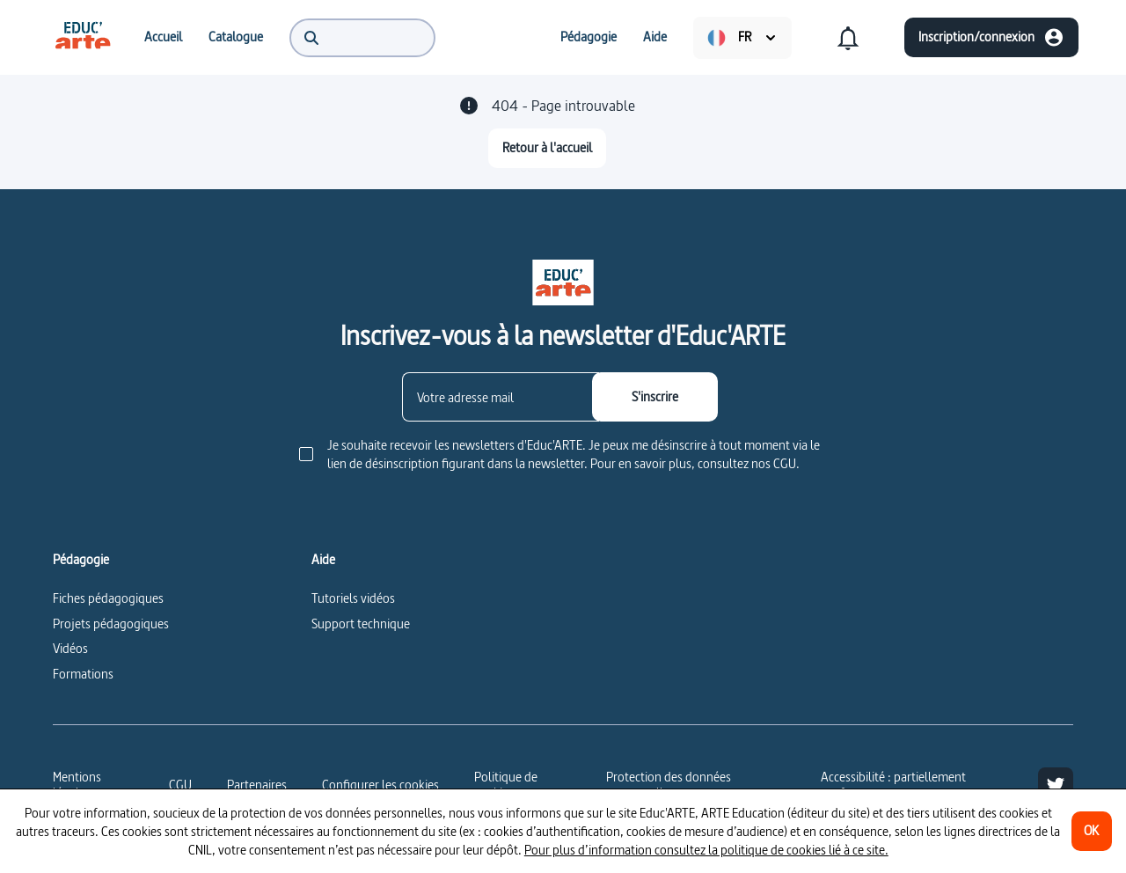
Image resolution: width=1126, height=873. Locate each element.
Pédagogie (81, 560)
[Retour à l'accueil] (547, 148)
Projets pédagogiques (111, 623)
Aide (323, 560)
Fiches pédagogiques (108, 598)
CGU (180, 784)
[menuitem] (83, 37)
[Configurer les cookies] (380, 785)
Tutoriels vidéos (353, 598)
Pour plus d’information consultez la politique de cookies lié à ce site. (706, 849)
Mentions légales (77, 784)
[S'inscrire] (655, 397)
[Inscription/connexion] (991, 37)
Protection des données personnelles (668, 784)
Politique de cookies (505, 784)
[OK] (1091, 831)
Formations (83, 673)
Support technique (360, 623)
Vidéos (70, 648)
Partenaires (257, 784)
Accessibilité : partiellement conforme (893, 784)
